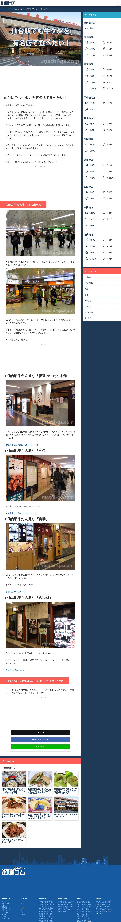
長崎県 (92, 246)
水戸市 (41, 906)
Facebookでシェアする (40, 739)
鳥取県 (92, 226)
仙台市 (41, 903)
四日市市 (108, 909)
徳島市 (51, 920)
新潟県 (92, 109)
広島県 (109, 213)
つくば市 (98, 901)
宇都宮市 (51, 904)
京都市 (46, 915)
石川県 (109, 144)
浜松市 (60, 906)
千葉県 (92, 82)
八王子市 (82, 911)
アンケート (5, 914)
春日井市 (102, 909)
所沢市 (97, 903)
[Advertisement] (40, 80)
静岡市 (41, 913)
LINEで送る (40, 746)
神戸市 (41, 916)
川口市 (83, 909)
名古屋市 (46, 913)
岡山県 (92, 219)
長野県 (109, 103)
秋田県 (109, 49)
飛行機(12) (89, 283)
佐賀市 (102, 913)
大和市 (108, 904)
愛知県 (92, 124)
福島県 (109, 55)
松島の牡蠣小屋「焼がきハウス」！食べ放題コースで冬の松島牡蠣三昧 (14, 782)
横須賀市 (88, 911)
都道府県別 (5, 903)
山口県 (92, 213)
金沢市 (46, 909)
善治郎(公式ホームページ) (17, 670)
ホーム (4, 901)
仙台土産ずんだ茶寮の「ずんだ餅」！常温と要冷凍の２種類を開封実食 (66, 782)
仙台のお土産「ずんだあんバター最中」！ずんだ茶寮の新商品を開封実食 (40, 782)
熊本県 (109, 246)
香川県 (109, 192)
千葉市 (53, 906)
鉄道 (22, 903)
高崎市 (83, 908)
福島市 (41, 904)
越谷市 (79, 909)
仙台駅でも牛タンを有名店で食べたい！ (66, 807)
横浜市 (47, 908)
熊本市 (65, 911)
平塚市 (97, 906)
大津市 (41, 915)
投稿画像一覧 (6, 909)
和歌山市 (51, 916)
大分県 (92, 253)
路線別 (4, 905)
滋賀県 (92, 165)
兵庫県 (109, 172)
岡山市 (51, 918)
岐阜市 (51, 911)
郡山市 (83, 904)
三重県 (109, 130)
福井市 (51, 909)
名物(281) (88, 306)
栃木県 (109, 70)
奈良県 (92, 178)
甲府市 (41, 911)
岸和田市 (102, 911)
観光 (22, 911)
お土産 (23, 914)
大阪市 (51, 915)
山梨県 (92, 103)
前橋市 (46, 904)
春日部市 (107, 903)
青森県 (92, 43)
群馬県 (92, 76)
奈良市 (46, 916)
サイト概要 (5, 912)
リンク (4, 916)
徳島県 (92, 192)
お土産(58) (89, 312)
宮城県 (92, 49)
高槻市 (79, 920)
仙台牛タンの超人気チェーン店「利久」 (14, 832)
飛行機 (23, 901)
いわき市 (88, 904)
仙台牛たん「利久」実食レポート (22, 513)
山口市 (46, 920)
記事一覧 (4, 911)
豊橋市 (88, 916)
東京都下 (93, 89)
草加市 (102, 903)
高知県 (109, 199)
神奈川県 (110, 89)
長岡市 (97, 908)
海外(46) (88, 318)
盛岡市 (51, 901)
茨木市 (97, 911)
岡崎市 (79, 918)
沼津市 (107, 908)
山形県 (92, 55)
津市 (51, 913)
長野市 (46, 911)
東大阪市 (84, 920)
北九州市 (70, 909)
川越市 (88, 908)
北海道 (92, 28)
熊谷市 (97, 904)
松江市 (46, 918)
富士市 (97, 909)
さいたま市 (47, 906)
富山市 (41, 909)
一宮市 (83, 918)
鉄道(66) (88, 289)
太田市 (109, 901)
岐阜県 (92, 130)
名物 (22, 912)
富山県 (92, 144)
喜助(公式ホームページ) (16, 592)
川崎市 (69, 903)
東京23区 (109, 83)
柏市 (78, 911)
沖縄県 (109, 259)
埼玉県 (109, 76)
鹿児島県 (93, 259)
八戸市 (79, 903)
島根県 (109, 219)
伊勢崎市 (104, 901)
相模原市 (60, 904)
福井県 (92, 151)
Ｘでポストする (40, 732)
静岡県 (109, 124)
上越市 (102, 908)
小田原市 (102, 904)
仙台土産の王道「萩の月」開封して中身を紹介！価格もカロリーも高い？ (40, 808)
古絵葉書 (4, 907)
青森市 (46, 901)
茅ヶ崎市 (107, 906)
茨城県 (92, 70)
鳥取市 (41, 918)
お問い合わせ (6, 918)
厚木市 (102, 906)
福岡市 (60, 911)
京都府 (109, 165)
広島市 (41, 920)
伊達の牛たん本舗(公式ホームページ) (22, 445)
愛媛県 (92, 199)
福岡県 (92, 240)
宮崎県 (109, 253)
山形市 (51, 903)
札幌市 (41, 901)
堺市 (64, 908)
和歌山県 (110, 178)
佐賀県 (109, 240)
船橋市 (88, 909)
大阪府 (92, 172)
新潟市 (52, 908)
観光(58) (88, 301)
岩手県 (109, 43)
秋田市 (46, 903)
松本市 (88, 915)
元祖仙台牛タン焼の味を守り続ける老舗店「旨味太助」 (14, 808)
